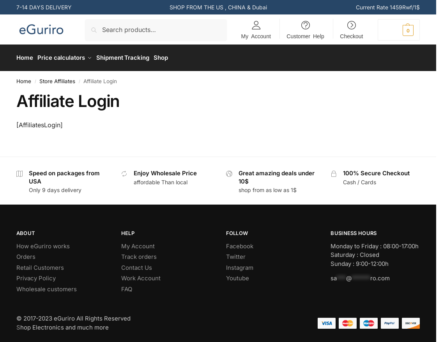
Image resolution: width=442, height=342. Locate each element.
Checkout (351, 36)
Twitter (236, 254)
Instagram (239, 265)
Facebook (239, 243)
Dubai (259, 7)
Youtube (237, 276)
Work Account (141, 276)
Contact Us (136, 265)
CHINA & (240, 7)
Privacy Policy (36, 276)
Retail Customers (40, 265)
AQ (128, 286)
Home (23, 78)
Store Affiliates (57, 78)
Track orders (139, 254)
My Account (256, 36)
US (219, 7)
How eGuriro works (43, 243)
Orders (25, 254)
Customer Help (305, 36)
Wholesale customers (46, 286)
